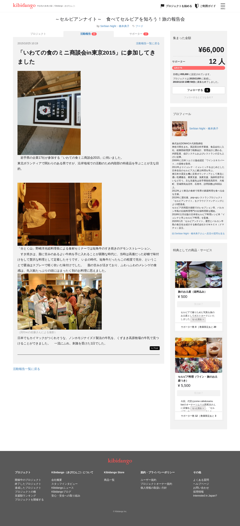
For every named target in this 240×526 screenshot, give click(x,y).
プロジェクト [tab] (38, 33)
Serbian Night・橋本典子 (114, 26)
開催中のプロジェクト (28, 479)
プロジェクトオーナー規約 (156, 483)
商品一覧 (109, 479)
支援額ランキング (25, 495)
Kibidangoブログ (61, 491)
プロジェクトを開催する (29, 499)
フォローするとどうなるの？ (198, 97)
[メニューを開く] (223, 6)
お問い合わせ (201, 487)
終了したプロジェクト (28, 483)
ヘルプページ (201, 483)
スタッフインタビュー (64, 483)
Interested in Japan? (205, 495)
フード (139, 26)
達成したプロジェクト (28, 487)
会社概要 (56, 479)
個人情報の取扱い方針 (154, 487)
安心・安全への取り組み (65, 495)
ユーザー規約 (148, 479)
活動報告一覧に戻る (148, 43)
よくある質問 (201, 479)
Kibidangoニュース (62, 487)
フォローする (198, 90)
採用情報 (198, 491)
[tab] (88, 34)
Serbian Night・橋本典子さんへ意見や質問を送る (198, 233)
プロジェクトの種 (25, 491)
